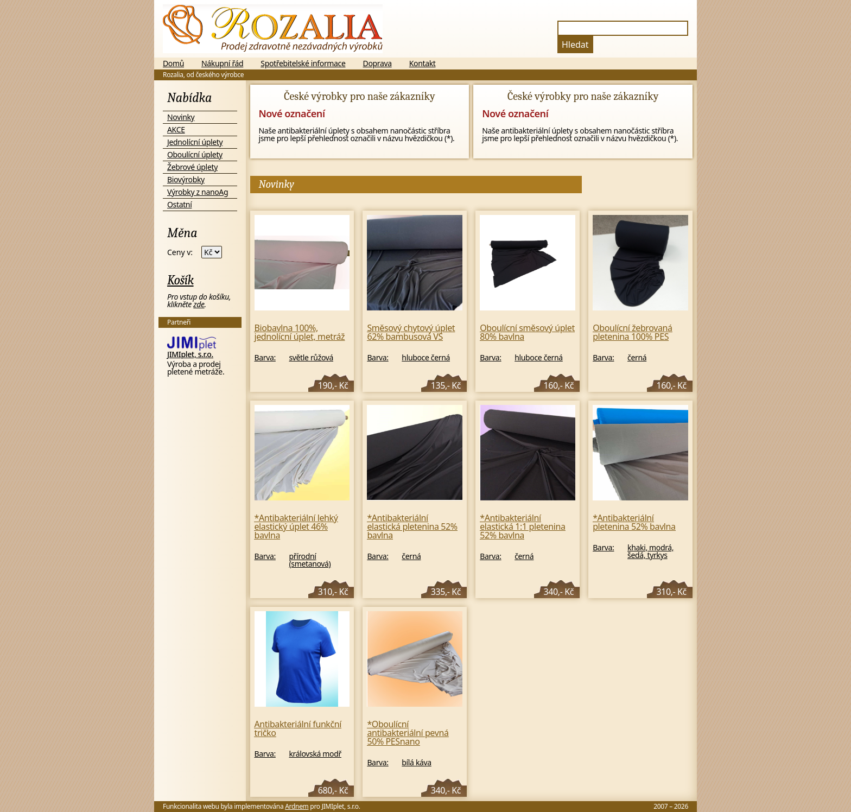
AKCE (176, 129)
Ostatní (179, 204)
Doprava (377, 63)
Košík (180, 280)
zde (198, 304)
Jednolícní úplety (195, 142)
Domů (173, 63)
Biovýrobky (186, 179)
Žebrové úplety (192, 167)
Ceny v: (180, 252)
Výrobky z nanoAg (197, 192)
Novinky (180, 117)
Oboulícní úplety (195, 154)
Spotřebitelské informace (303, 63)
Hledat (575, 44)
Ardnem (296, 806)
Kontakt (422, 63)
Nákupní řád (222, 63)
